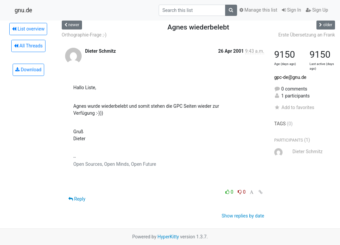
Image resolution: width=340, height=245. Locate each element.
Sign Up (317, 10)
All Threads (28, 45)
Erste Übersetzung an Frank (306, 34)
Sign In (291, 10)
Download (28, 69)
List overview (28, 28)
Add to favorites (294, 107)
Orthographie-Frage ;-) (84, 34)
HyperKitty (168, 236)
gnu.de (23, 10)
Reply (76, 199)
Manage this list (258, 10)
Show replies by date (242, 215)
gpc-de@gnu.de (290, 77)
